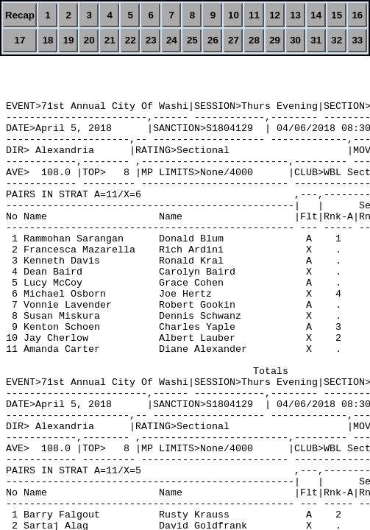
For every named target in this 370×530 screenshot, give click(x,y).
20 (89, 40)
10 (233, 15)
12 (274, 15)
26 (212, 40)
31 (315, 40)
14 (315, 15)
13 (295, 15)
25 (192, 40)
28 (254, 40)
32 (336, 40)
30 (295, 40)
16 (357, 15)
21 (109, 40)
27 (233, 40)
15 (336, 15)
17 (20, 40)
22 (130, 40)
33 (357, 40)
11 (254, 15)
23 (151, 40)
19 (68, 40)
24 (171, 40)
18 (48, 40)
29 (274, 40)
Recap (20, 15)
